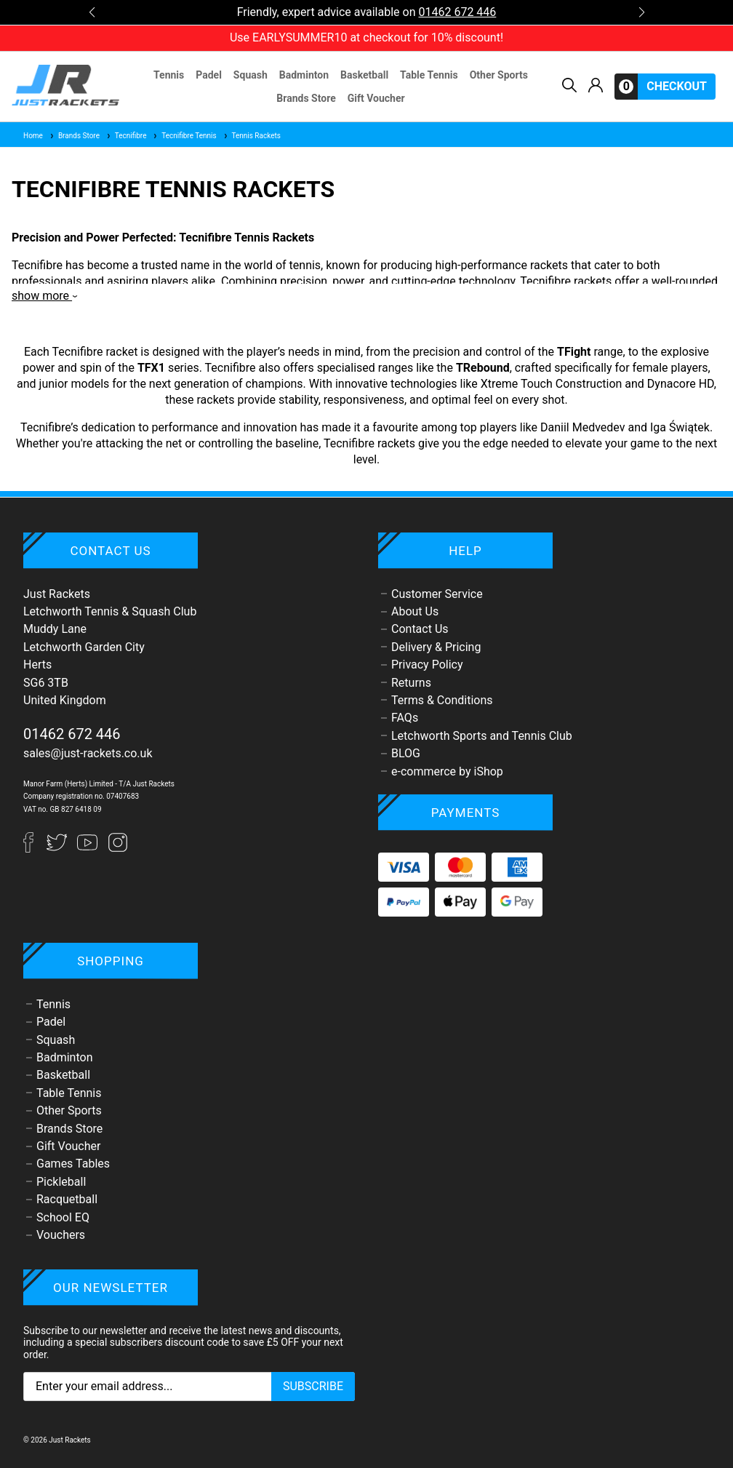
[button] (91, 12)
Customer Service (437, 594)
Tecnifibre (126, 136)
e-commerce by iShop (447, 771)
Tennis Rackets (252, 136)
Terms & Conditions (442, 700)
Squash (250, 75)
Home (33, 136)
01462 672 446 (457, 12)
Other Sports (499, 75)
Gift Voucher (376, 98)
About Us (414, 611)
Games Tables (73, 1163)
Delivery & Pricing (436, 647)
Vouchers (60, 1235)
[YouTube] (88, 848)
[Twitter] (58, 848)
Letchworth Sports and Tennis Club (481, 736)
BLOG (405, 753)
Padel (209, 75)
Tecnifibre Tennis (184, 136)
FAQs (404, 718)
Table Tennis (429, 75)
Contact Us (420, 629)
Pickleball (61, 1182)
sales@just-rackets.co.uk (88, 753)
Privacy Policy (427, 664)
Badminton (304, 75)
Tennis (168, 75)
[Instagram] (118, 848)
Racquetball (66, 1199)
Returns (411, 683)
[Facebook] (35, 848)
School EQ (62, 1217)
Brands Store (305, 98)
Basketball (364, 75)
